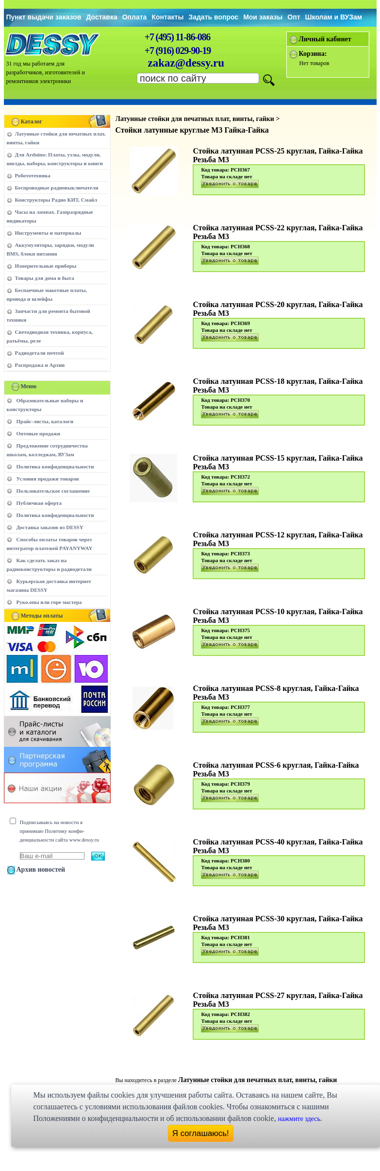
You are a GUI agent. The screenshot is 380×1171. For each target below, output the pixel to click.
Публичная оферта (39, 503)
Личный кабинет (325, 39)
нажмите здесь (299, 1118)
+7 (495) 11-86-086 (177, 37)
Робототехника (32, 175)
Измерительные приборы (46, 266)
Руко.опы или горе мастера (49, 602)
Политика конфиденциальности (55, 466)
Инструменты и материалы (48, 233)
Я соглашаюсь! (200, 1133)
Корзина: (313, 53)
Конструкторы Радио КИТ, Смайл (56, 200)
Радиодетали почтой (39, 353)
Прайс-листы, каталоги (45, 421)
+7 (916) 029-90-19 (178, 50)
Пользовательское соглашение (53, 491)
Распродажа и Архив (40, 365)
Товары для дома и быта (44, 278)
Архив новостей (41, 869)
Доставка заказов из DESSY (50, 527)
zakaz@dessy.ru (186, 63)
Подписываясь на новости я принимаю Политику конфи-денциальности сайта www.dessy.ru (59, 831)
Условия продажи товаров (48, 479)
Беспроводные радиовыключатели (57, 187)
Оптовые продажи (39, 433)
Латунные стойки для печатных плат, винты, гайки (257, 1080)
